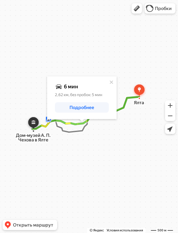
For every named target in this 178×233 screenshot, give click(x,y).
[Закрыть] (111, 82)
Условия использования (125, 230)
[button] (137, 8)
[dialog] (82, 97)
